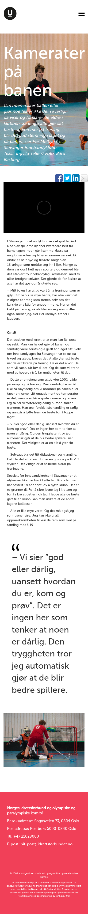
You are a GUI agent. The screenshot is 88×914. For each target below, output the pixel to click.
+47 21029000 (26, 837)
